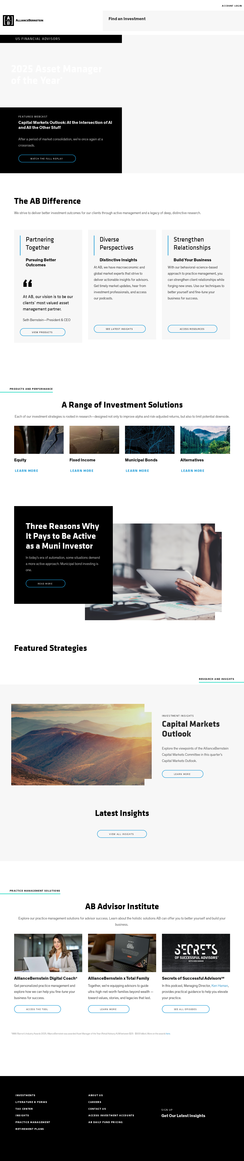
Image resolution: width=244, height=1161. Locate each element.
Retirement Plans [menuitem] (29, 1129)
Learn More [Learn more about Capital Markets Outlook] (182, 774)
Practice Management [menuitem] (32, 1122)
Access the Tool (37, 1009)
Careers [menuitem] (95, 1102)
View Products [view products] (43, 332)
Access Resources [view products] (192, 329)
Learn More (108, 1009)
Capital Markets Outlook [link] (191, 729)
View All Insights (122, 834)
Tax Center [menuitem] (24, 1109)
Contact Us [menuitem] (97, 1109)
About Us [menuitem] (95, 1095)
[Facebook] (191, 1095)
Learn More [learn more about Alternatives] (193, 471)
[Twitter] (177, 1095)
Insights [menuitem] (22, 1115)
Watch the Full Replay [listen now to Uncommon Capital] (47, 158)
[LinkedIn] (163, 1095)
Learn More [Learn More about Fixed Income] (82, 471)
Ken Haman (219, 986)
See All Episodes (186, 1009)
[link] (39, 441)
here (168, 1033)
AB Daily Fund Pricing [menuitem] (105, 1122)
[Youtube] (219, 1095)
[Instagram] (205, 1095)
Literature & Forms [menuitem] (31, 1102)
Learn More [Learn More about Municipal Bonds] (138, 471)
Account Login (232, 5)
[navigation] (220, 6)
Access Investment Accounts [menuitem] (111, 1115)
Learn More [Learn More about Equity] (27, 471)
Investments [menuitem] (25, 1095)
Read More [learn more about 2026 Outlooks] (46, 583)
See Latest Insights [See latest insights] (120, 329)
